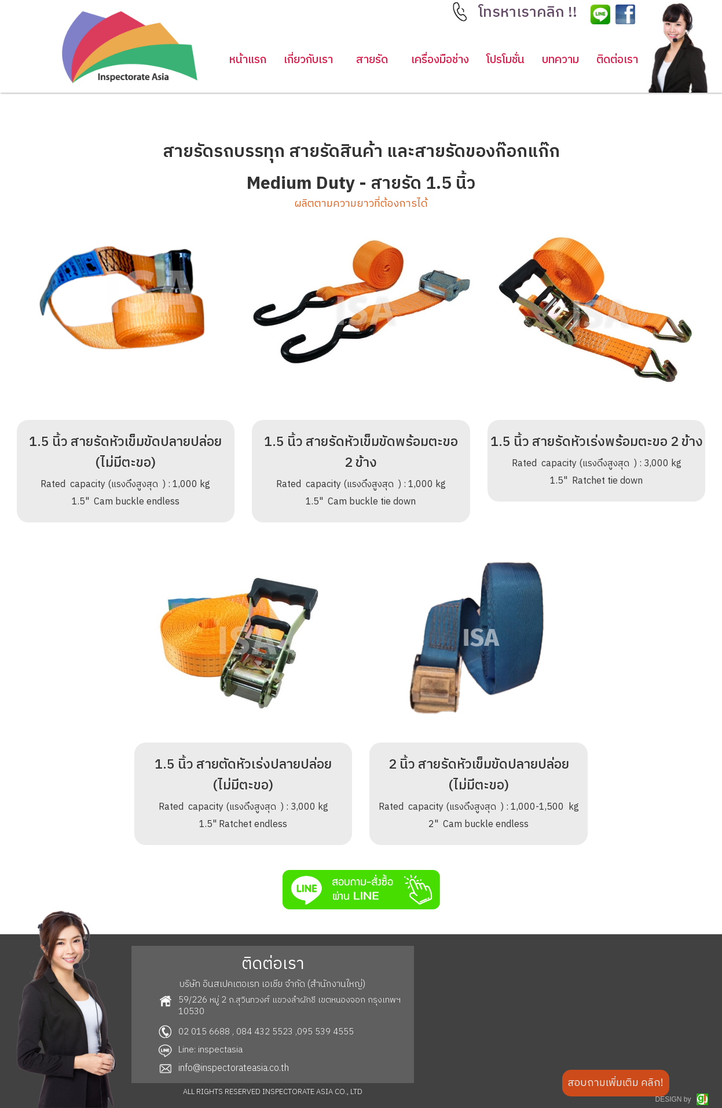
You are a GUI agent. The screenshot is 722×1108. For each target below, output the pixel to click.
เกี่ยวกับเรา (308, 60)
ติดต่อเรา (617, 60)
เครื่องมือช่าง (440, 60)
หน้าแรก (247, 60)
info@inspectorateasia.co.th (233, 1068)
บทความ (560, 60)
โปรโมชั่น (505, 60)
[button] (529, 15)
